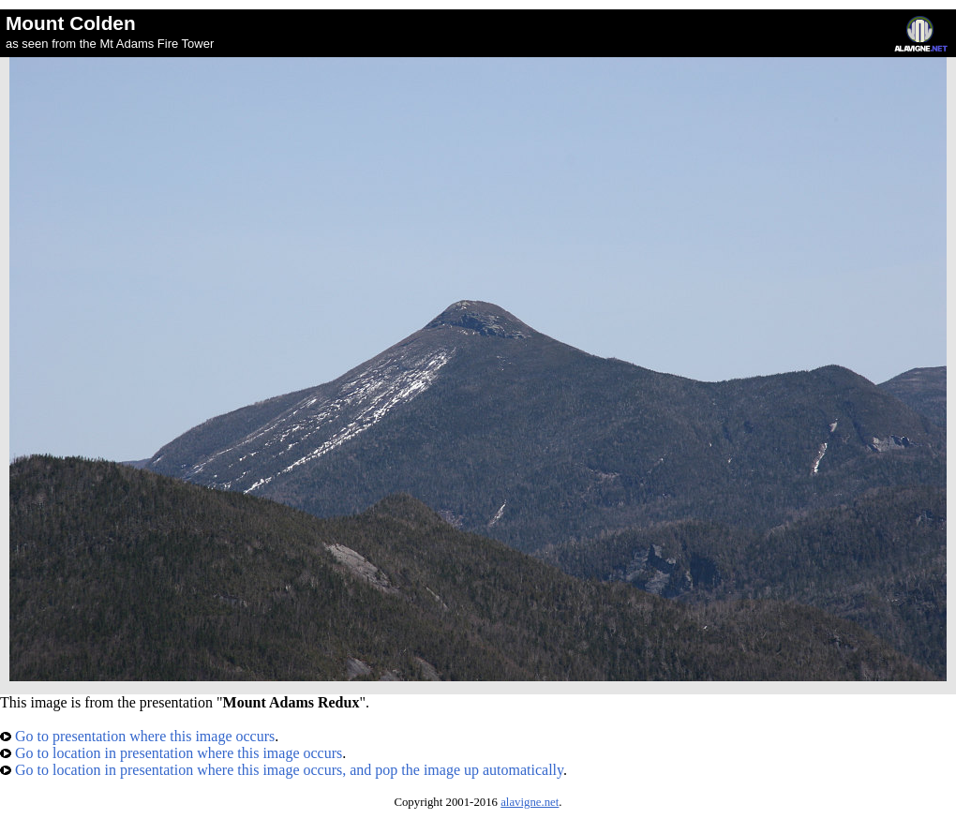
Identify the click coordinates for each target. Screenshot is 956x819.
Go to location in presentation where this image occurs (171, 753)
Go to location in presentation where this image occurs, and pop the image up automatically (281, 770)
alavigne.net (529, 802)
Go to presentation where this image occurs (137, 736)
